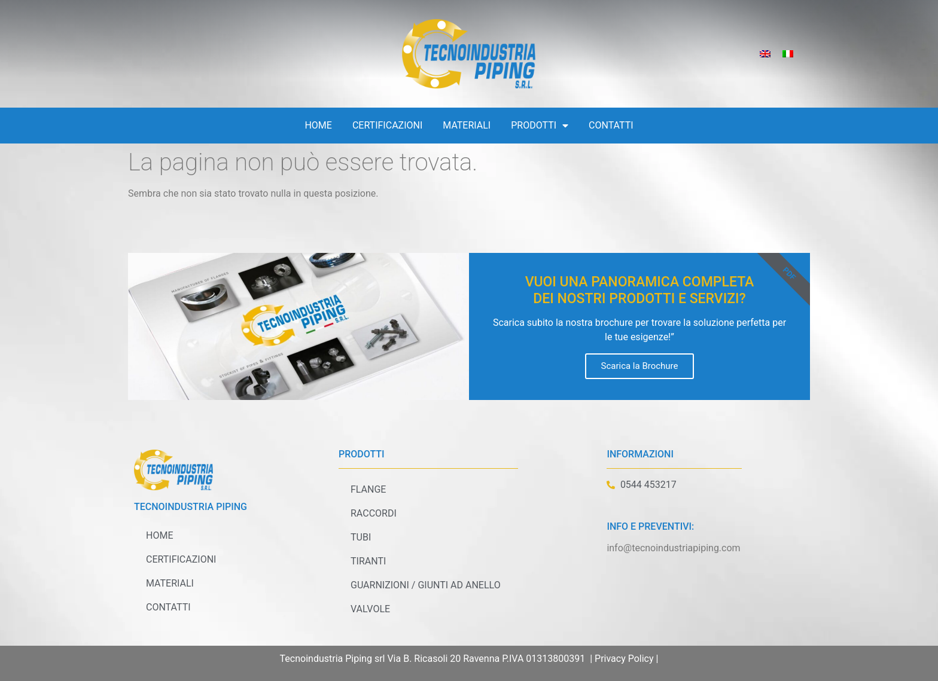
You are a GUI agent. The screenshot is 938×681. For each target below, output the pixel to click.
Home (317, 125)
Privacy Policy (624, 658)
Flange (368, 489)
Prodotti (539, 125)
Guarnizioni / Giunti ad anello (426, 585)
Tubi (361, 537)
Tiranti (368, 561)
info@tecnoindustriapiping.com (673, 548)
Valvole (370, 609)
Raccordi (374, 513)
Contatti (611, 125)
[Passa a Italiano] (787, 54)
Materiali (467, 125)
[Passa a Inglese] (765, 54)
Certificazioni (387, 125)
